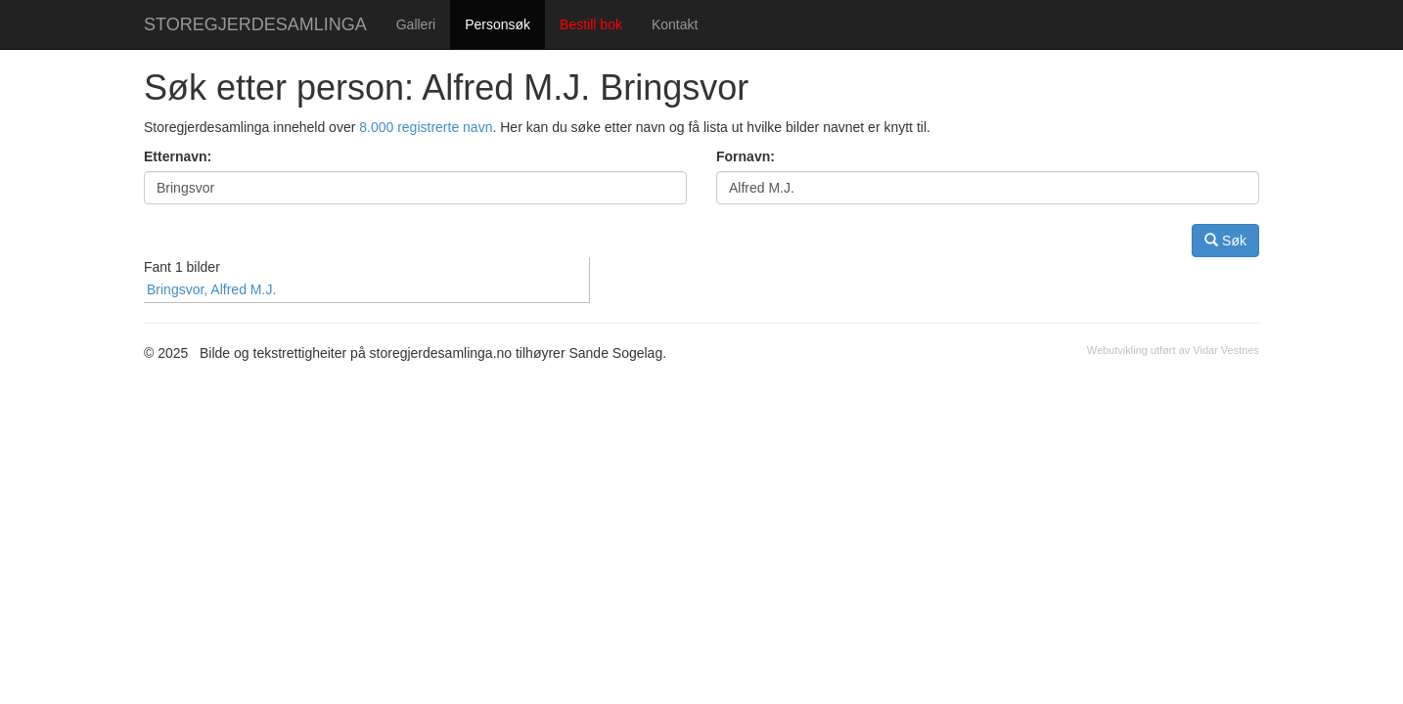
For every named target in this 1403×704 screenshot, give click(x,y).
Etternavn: (177, 156)
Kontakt (675, 24)
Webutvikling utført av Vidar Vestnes (1173, 350)
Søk (1225, 240)
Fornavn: (745, 156)
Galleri (415, 24)
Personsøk (497, 24)
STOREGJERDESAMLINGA (255, 24)
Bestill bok (591, 24)
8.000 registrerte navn (425, 127)
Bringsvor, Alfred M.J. (211, 289)
